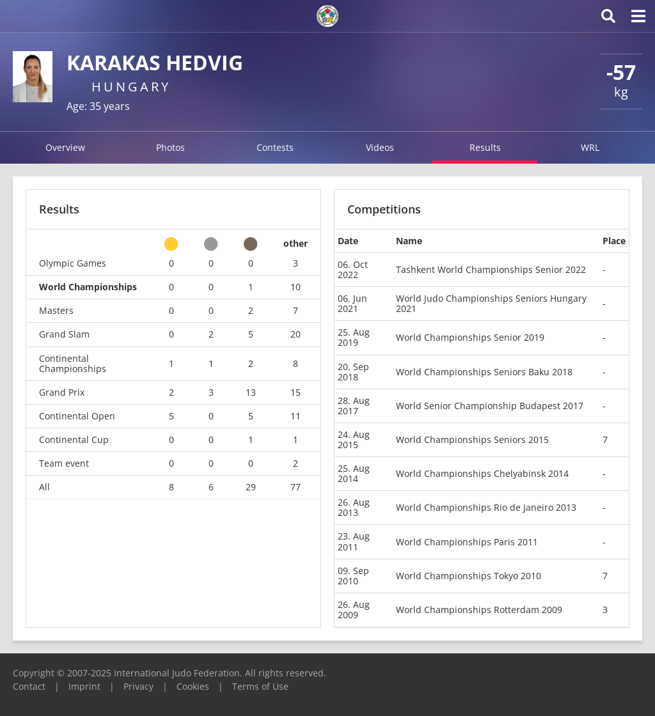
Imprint (84, 686)
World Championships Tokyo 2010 (468, 576)
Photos (170, 147)
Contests (275, 147)
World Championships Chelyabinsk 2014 (482, 473)
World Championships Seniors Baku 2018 (484, 372)
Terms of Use (260, 686)
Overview (65, 147)
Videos (380, 147)
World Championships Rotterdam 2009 (479, 609)
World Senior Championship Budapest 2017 (489, 406)
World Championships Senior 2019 (470, 337)
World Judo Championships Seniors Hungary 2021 (491, 303)
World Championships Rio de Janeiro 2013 (486, 507)
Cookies (193, 686)
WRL (590, 147)
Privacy (138, 686)
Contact (29, 686)
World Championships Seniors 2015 (472, 439)
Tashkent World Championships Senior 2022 (491, 269)
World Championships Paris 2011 (467, 542)
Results (485, 147)
